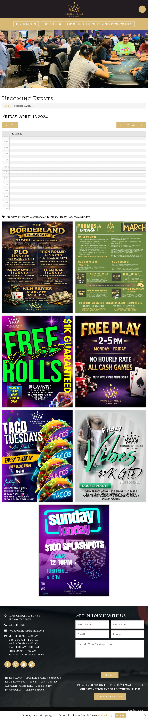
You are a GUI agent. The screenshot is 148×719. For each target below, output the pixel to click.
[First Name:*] (92, 626)
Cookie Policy (105, 715)
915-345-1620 (17, 627)
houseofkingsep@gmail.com (26, 632)
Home (7, 106)
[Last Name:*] (127, 626)
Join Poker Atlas (17, 24)
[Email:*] (92, 636)
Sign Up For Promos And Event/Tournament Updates (104, 24)
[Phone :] (127, 636)
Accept (120, 715)
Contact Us (47, 24)
